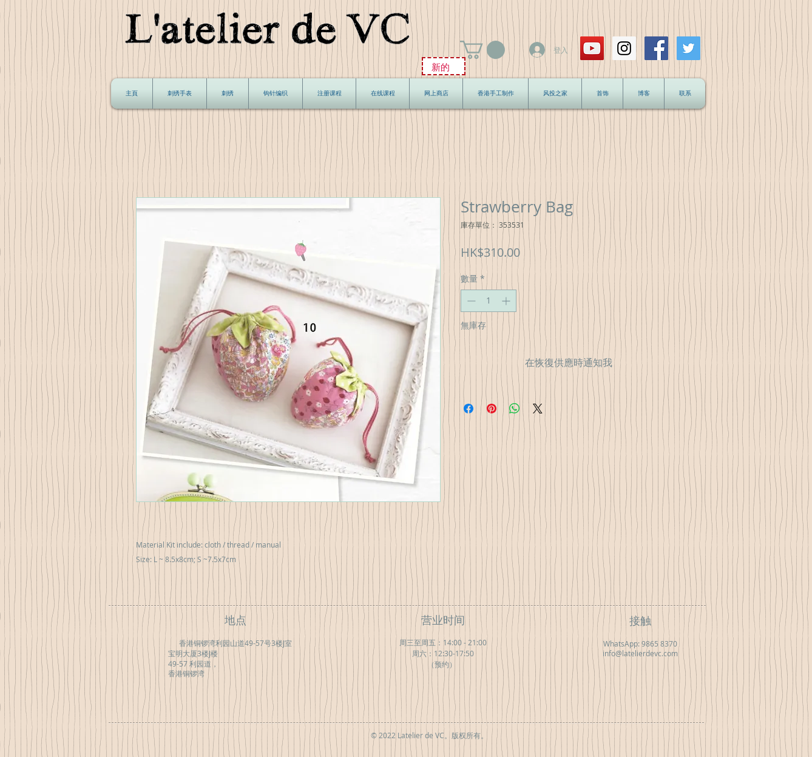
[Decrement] (470, 300)
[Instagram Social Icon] (624, 48)
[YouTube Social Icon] (592, 48)
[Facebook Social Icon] (656, 48)
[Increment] (507, 300)
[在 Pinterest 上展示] (491, 408)
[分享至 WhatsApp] (514, 408)
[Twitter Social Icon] (688, 48)
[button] (482, 50)
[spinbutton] (488, 300)
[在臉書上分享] (468, 408)
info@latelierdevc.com (640, 653)
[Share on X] (537, 408)
